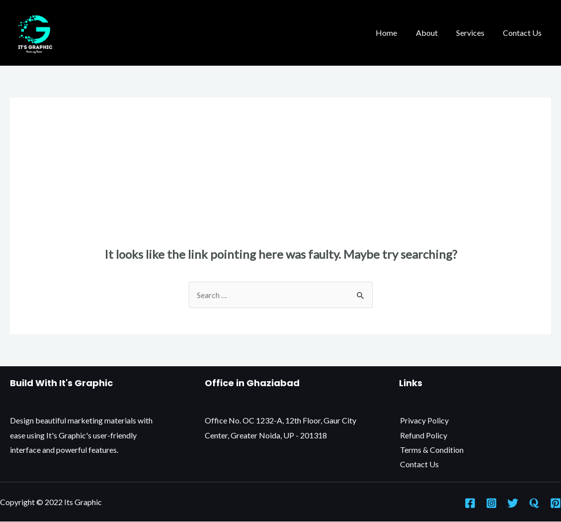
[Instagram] (491, 503)
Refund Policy (422, 435)
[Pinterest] (555, 503)
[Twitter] (512, 503)
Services (474, 32)
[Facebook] (470, 503)
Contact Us (523, 32)
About (433, 32)
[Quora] (534, 503)
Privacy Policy (423, 420)
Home (395, 32)
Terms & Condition (431, 449)
